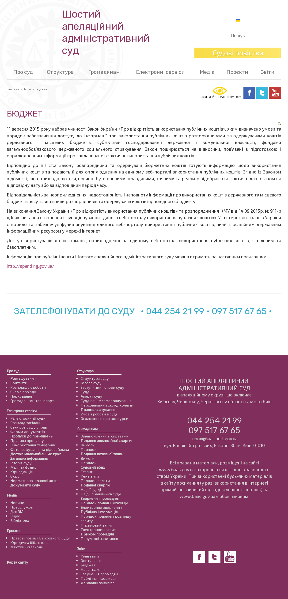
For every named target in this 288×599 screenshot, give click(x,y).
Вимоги (88, 445)
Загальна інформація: (29, 458)
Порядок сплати (95, 480)
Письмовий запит (97, 525)
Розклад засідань (25, 422)
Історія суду (21, 462)
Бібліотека (19, 520)
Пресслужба (21, 507)
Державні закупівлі (98, 582)
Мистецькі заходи (26, 547)
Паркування (21, 396)
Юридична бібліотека (29, 542)
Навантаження (93, 569)
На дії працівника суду (101, 494)
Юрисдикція (21, 471)
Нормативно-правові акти (33, 480)
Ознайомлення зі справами (105, 436)
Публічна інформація (99, 511)
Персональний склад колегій (107, 405)
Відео (15, 516)
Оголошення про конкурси (104, 418)
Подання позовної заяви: (102, 454)
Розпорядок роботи (28, 387)
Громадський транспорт (32, 400)
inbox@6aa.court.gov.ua (214, 438)
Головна (13, 89)
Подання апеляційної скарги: (106, 440)
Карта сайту (17, 562)
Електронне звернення (101, 507)
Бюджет (88, 565)
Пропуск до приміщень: (31, 436)
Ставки (87, 471)
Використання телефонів (32, 445)
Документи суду (25, 485)
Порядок (89, 449)
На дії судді (91, 489)
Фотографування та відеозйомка (39, 449)
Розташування (22, 378)
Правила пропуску (27, 440)
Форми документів (27, 431)
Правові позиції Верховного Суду (40, 538)
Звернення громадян (99, 574)
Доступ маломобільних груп (35, 454)
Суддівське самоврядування (106, 400)
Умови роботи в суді (99, 414)
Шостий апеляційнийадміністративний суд (105, 32)
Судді (85, 391)
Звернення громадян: (99, 498)
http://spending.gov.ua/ (30, 266)
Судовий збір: (93, 467)
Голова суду (91, 382)
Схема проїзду (23, 391)
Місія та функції (24, 467)
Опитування (91, 560)
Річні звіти (90, 556)
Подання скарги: (95, 485)
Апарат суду (91, 396)
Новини (17, 502)
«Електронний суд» (27, 418)
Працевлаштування (98, 409)
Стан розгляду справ (28, 427)
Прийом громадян (97, 534)
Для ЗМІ (17, 511)
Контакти (18, 382)
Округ (15, 476)
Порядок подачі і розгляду (104, 503)
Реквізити (90, 476)
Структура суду (95, 378)
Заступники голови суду (102, 387)
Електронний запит (98, 529)
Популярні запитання (99, 538)
